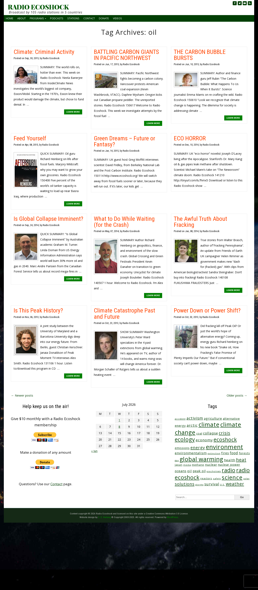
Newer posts (22, 395)
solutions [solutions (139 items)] (185, 484)
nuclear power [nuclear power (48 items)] (229, 465)
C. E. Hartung (104, 517)
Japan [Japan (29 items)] (178, 465)
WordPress (172, 517)
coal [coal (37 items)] (199, 433)
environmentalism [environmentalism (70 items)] (191, 453)
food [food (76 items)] (234, 452)
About (21, 18)
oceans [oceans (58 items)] (180, 471)
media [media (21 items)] (187, 465)
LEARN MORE (73, 111)
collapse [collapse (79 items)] (210, 433)
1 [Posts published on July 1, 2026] (119, 420)
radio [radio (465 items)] (228, 470)
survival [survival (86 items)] (211, 484)
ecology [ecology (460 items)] (185, 439)
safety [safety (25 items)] (217, 478)
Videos (117, 18)
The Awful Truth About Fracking (200, 221)
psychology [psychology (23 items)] (214, 471)
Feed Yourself (30, 138)
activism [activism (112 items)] (194, 418)
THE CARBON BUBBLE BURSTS (200, 54)
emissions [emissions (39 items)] (182, 448)
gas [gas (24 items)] (177, 460)
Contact (89, 18)
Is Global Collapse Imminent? (48, 218)
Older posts (237, 395)
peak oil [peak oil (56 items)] (199, 471)
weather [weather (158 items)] (235, 484)
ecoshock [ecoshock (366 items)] (225, 439)
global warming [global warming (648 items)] (201, 459)
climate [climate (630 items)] (209, 424)
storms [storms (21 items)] (199, 484)
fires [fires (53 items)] (225, 453)
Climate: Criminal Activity (44, 51)
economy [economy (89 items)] (204, 440)
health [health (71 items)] (229, 460)
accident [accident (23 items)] (180, 418)
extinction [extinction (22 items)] (214, 453)
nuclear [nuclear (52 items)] (211, 465)
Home (9, 18)
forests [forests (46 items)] (244, 453)
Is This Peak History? (38, 310)
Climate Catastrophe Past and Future (124, 313)
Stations (73, 18)
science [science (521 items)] (232, 477)
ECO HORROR (190, 138)
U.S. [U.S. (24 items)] (222, 484)
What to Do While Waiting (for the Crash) (124, 221)
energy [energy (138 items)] (197, 447)
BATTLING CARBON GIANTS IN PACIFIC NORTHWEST (126, 54)
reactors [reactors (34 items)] (206, 478)
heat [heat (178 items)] (241, 460)
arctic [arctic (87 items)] (192, 425)
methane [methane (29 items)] (198, 465)
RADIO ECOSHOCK (38, 7)
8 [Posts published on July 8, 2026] (119, 427)
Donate (104, 18)
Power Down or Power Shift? (207, 310)
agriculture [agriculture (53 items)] (213, 418)
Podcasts (56, 18)
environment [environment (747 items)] (224, 447)
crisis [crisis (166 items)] (224, 433)
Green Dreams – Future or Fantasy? (124, 141)
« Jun (94, 451)
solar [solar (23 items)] (246, 478)
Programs (37, 18)
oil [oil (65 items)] (189, 471)
